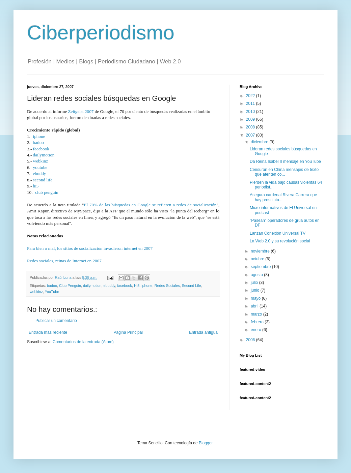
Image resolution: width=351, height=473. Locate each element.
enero (256, 329)
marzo (257, 314)
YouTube (52, 292)
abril (255, 306)
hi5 (36, 185)
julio (255, 282)
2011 (251, 103)
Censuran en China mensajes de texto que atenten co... (284, 172)
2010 (251, 111)
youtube (40, 167)
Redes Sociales (167, 286)
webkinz (40, 161)
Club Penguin (70, 286)
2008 (251, 127)
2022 (251, 95)
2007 (251, 135)
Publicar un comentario (56, 320)
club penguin (46, 192)
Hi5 (136, 286)
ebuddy (39, 173)
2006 (251, 339)
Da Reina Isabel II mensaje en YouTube (285, 161)
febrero (258, 322)
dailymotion (44, 154)
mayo (256, 298)
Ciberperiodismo (100, 32)
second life (43, 179)
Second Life (191, 286)
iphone (39, 136)
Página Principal (128, 332)
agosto (257, 274)
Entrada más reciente (48, 332)
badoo (38, 142)
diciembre (260, 142)
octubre (258, 259)
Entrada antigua (203, 332)
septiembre (261, 266)
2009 (251, 119)
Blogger (206, 443)
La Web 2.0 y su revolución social (280, 241)
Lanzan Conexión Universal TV (277, 233)
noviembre (261, 251)
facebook (41, 148)
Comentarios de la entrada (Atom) (83, 341)
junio (256, 290)
